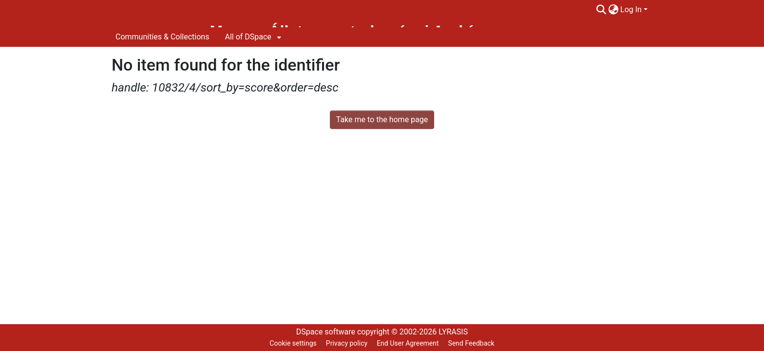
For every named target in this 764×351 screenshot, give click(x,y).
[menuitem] (613, 10)
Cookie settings (293, 343)
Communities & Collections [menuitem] (162, 36)
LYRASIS (453, 331)
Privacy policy (346, 343)
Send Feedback (471, 343)
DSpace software (325, 331)
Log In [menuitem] (631, 9)
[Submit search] (601, 10)
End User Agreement (408, 343)
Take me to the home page (382, 119)
